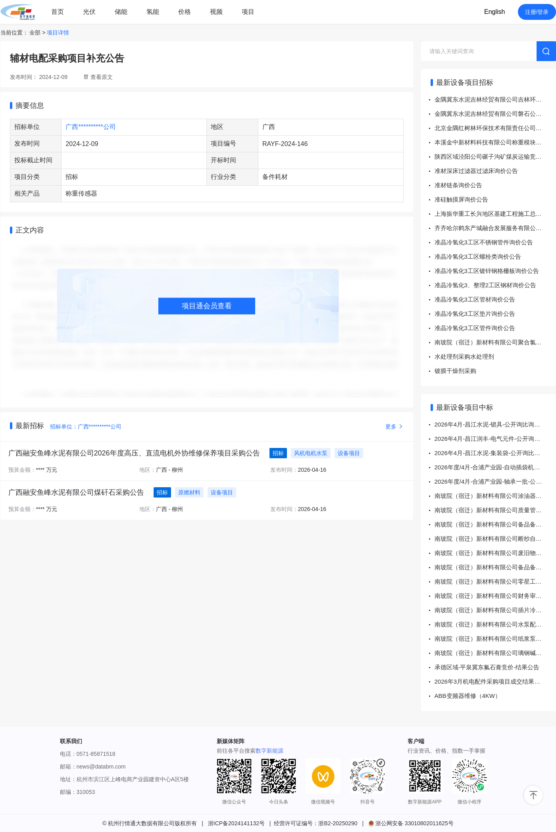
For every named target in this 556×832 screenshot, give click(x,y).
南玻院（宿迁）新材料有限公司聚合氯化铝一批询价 (495, 342)
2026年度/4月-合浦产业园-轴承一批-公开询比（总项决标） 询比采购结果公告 (495, 481)
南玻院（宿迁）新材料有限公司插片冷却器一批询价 (495, 610)
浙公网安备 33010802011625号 (411, 823)
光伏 (89, 11)
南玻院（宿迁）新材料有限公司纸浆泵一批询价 (495, 638)
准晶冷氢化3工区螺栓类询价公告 (478, 256)
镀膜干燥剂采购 (455, 370)
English (494, 11)
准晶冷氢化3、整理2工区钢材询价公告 (486, 285)
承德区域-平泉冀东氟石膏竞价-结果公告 (487, 667)
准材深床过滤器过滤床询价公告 (476, 170)
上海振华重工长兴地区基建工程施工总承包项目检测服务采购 (495, 213)
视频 (216, 11)
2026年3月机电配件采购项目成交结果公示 (490, 681)
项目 (248, 11)
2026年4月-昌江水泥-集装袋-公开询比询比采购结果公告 (495, 453)
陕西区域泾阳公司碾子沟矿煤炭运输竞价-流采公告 (495, 156)
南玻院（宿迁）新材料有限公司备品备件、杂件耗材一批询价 (495, 524)
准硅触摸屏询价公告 (461, 199)
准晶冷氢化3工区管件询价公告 (475, 328)
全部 (34, 32)
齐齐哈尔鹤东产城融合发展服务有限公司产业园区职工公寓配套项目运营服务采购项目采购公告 (495, 228)
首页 (57, 11)
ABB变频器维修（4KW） (468, 695)
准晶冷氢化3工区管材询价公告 (475, 299)
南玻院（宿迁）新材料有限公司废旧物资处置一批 (495, 553)
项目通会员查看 (207, 306)
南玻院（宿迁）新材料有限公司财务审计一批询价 (495, 595)
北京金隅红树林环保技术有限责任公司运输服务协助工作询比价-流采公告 (495, 128)
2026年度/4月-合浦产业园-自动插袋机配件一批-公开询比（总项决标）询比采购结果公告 (495, 467)
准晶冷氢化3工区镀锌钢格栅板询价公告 (487, 270)
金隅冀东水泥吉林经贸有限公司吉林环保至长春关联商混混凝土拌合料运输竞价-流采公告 (495, 99)
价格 (184, 11)
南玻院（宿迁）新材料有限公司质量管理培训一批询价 (495, 510)
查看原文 (101, 77)
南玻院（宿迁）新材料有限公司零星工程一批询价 (495, 581)
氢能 (152, 11)
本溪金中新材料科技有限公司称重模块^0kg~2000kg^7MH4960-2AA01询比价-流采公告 (495, 142)
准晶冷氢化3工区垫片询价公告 (475, 313)
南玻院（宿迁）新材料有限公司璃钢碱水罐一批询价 (495, 652)
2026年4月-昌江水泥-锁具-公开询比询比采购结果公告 (495, 424)
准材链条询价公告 (458, 185)
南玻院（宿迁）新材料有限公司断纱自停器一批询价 (495, 538)
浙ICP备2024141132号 (236, 823)
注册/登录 (537, 12)
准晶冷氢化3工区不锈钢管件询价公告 (484, 242)
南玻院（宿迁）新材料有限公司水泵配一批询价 (495, 624)
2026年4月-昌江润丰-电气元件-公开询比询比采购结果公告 (495, 438)
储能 (121, 11)
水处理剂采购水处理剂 (464, 356)
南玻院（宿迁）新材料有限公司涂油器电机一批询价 (495, 495)
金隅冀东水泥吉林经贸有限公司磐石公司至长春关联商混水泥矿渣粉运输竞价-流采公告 (495, 113)
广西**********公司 (90, 126)
